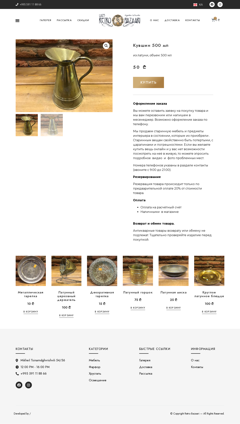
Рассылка (64, 20)
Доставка (172, 20)
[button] (17, 20)
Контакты (192, 20)
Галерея (45, 20)
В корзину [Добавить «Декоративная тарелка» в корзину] (102, 312)
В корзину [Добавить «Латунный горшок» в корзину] (138, 308)
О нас (154, 20)
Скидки (83, 20)
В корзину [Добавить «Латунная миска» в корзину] (173, 308)
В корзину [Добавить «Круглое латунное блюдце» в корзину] (209, 312)
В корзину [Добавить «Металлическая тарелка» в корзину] (30, 312)
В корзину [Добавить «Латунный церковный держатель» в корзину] (66, 316)
